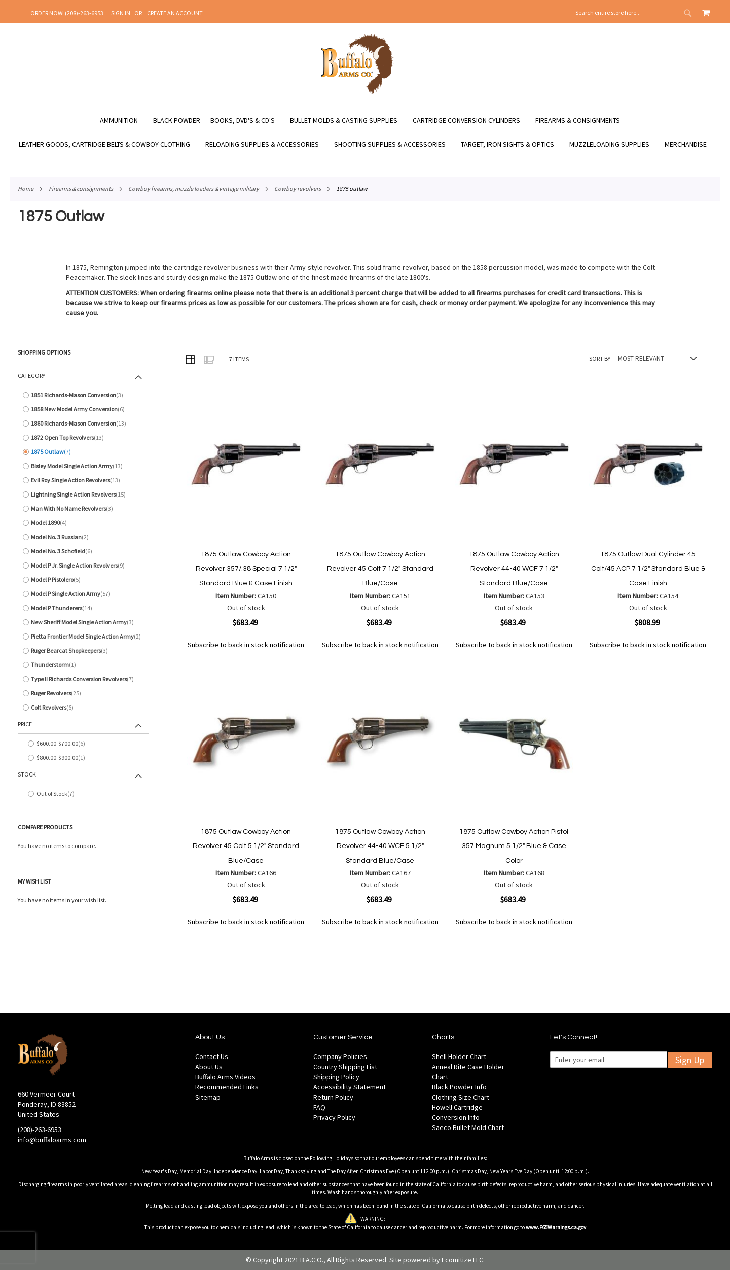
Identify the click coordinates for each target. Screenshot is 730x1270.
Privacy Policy (334, 1117)
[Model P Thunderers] (83, 608)
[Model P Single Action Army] (83, 593)
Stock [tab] (27, 774)
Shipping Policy (336, 1076)
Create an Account (175, 13)
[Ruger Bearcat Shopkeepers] (83, 650)
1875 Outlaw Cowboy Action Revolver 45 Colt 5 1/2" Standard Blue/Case (246, 846)
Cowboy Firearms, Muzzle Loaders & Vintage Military (193, 188)
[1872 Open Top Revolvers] (83, 437)
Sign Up (689, 1060)
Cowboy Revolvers (297, 188)
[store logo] (357, 92)
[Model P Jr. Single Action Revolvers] (83, 565)
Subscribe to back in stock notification (246, 644)
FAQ (319, 1107)
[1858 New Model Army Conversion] (83, 409)
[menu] (365, 132)
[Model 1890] (83, 522)
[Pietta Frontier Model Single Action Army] (83, 636)
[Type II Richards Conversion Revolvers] (83, 679)
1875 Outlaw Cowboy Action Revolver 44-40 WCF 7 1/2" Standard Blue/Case (514, 569)
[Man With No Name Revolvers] (83, 508)
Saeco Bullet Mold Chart (468, 1127)
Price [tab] (25, 724)
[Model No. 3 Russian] (83, 537)
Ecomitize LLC (462, 1259)
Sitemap (208, 1097)
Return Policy (333, 1097)
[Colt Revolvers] (83, 707)
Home (25, 188)
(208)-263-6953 (39, 1129)
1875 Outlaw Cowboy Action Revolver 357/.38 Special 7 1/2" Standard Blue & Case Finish (246, 569)
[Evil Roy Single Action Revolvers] (83, 480)
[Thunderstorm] (83, 664)
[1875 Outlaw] (83, 451)
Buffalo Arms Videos (225, 1076)
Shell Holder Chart (459, 1056)
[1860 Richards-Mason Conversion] (83, 423)
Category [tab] (31, 375)
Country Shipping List (345, 1066)
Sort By (599, 358)
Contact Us (211, 1056)
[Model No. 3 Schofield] (83, 551)
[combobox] (633, 12)
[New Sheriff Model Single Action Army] (83, 622)
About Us (209, 1066)
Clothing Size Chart (460, 1097)
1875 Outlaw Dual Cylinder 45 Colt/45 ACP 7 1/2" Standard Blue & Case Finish (648, 569)
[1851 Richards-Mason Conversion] (83, 395)
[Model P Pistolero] (83, 579)
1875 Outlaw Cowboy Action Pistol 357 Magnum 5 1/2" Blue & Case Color (513, 846)
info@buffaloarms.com (52, 1139)
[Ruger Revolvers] (83, 693)
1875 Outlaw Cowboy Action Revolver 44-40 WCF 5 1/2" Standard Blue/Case (380, 846)
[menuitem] (124, 120)
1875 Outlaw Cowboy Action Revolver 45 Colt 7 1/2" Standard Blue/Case (380, 569)
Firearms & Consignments (81, 188)
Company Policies (340, 1056)
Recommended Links (227, 1086)
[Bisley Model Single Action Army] (83, 466)
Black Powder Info (459, 1086)
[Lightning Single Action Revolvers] (83, 494)
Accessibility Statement (349, 1086)
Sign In (120, 13)
